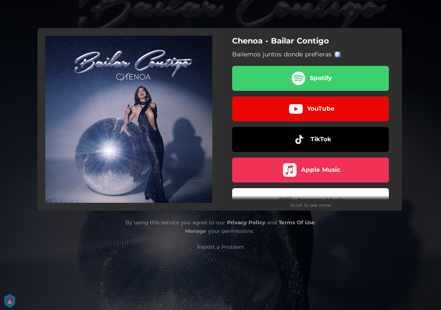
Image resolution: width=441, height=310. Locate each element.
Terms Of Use (297, 222)
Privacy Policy (246, 222)
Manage (195, 231)
